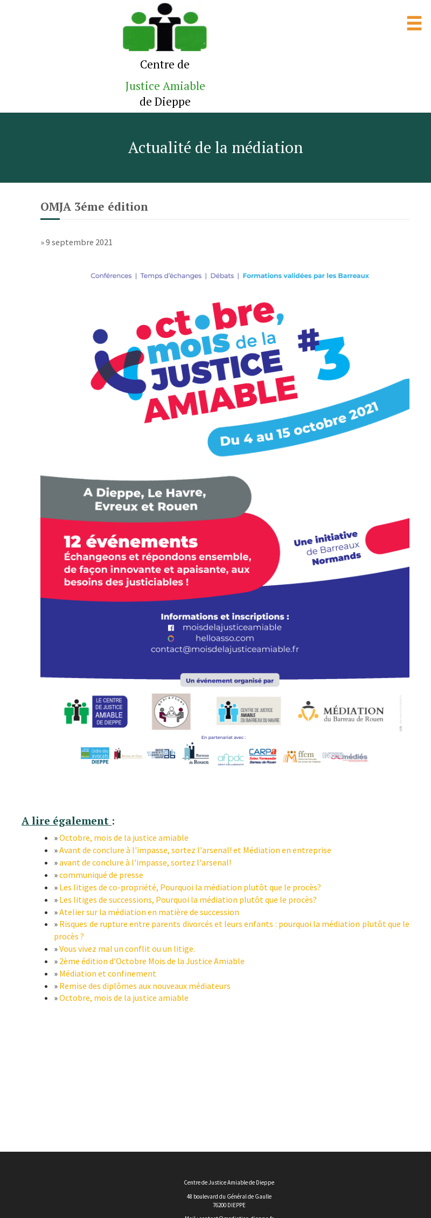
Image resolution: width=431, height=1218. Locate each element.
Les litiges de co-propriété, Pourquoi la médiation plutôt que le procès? (190, 887)
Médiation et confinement (107, 973)
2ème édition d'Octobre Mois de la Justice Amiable (152, 961)
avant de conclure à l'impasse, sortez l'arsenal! (145, 862)
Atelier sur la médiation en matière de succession (149, 911)
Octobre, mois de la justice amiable (124, 837)
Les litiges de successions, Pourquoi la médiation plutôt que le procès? (188, 899)
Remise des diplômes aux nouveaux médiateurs (145, 985)
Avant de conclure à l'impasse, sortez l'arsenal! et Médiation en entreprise (195, 850)
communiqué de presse (101, 874)
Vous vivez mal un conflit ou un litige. (127, 948)
